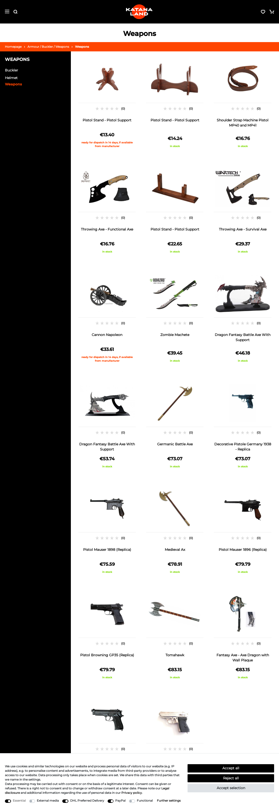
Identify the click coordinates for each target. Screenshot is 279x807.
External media (48, 800)
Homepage (13, 46)
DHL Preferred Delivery (87, 800)
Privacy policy (131, 793)
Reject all (231, 778)
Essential (19, 800)
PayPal (120, 800)
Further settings (169, 800)
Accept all (230, 768)
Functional (145, 800)
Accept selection (231, 788)
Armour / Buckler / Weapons (48, 46)
